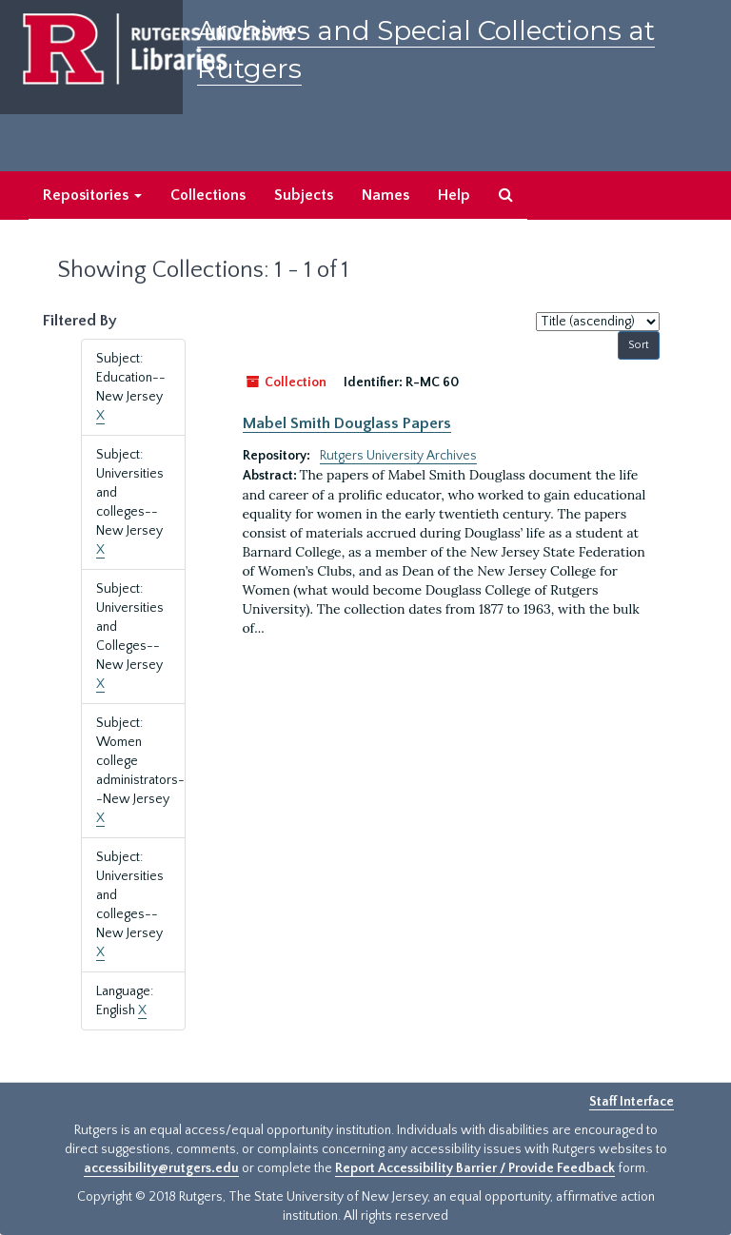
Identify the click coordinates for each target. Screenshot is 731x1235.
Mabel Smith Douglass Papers (347, 423)
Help (454, 195)
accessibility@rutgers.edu (161, 1168)
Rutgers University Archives (398, 455)
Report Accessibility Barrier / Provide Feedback (475, 1168)
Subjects (303, 195)
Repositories (92, 195)
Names (385, 195)
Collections (208, 195)
